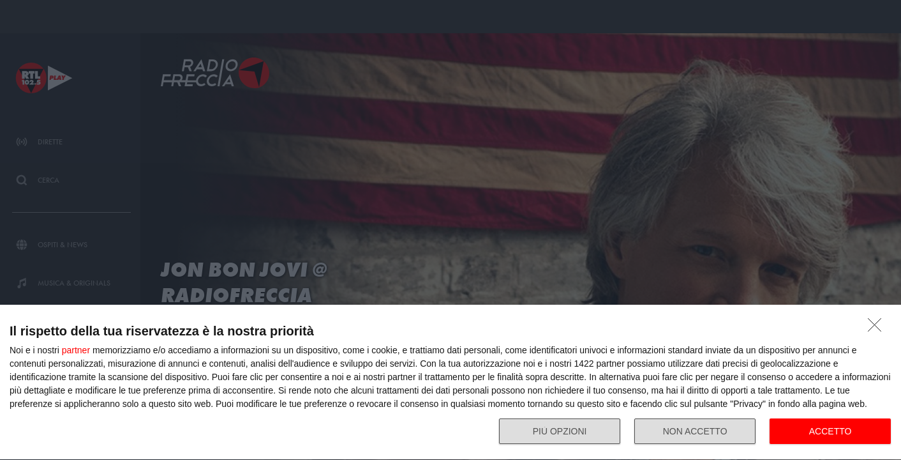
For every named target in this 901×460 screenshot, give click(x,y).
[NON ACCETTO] (878, 328)
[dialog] (450, 382)
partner (76, 350)
